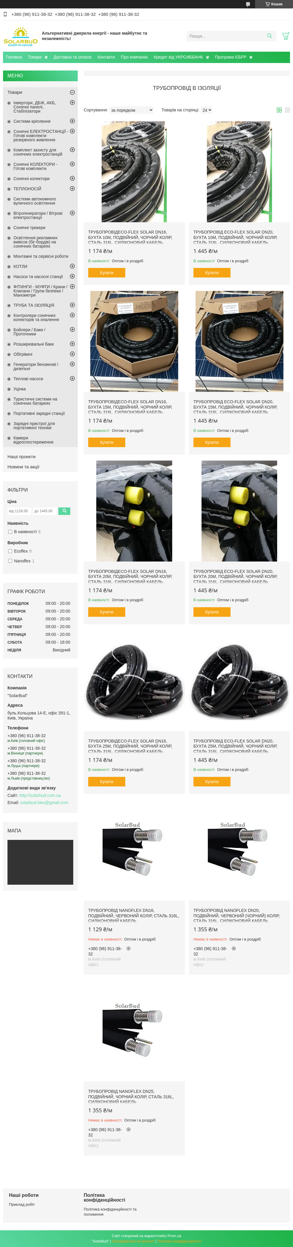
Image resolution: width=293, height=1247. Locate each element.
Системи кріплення (32, 121)
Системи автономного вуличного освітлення (34, 201)
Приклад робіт (22, 1204)
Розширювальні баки (33, 344)
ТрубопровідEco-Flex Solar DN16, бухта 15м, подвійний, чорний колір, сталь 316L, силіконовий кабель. (130, 407)
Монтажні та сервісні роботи (40, 256)
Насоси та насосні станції (38, 276)
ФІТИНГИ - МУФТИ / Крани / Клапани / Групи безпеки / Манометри (40, 290)
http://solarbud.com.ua (40, 795)
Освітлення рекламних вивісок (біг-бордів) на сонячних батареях (35, 242)
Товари (35, 57)
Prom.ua (174, 1236)
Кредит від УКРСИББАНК (178, 57)
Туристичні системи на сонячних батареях (35, 401)
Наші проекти (21, 456)
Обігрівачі (22, 354)
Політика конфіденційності (179, 1241)
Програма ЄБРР (231, 57)
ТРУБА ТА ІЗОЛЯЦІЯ (33, 305)
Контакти (106, 57)
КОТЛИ (20, 266)
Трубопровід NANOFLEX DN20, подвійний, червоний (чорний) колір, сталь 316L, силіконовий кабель (236, 915)
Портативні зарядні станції (39, 413)
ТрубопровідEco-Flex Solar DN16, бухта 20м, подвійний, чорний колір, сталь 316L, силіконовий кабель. (130, 576)
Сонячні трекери (29, 227)
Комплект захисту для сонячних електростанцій (37, 152)
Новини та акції (23, 466)
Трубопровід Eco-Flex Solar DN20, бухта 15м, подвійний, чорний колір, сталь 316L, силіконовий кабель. (235, 407)
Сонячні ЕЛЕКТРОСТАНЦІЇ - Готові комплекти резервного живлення (40, 135)
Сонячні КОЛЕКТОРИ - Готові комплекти (35, 166)
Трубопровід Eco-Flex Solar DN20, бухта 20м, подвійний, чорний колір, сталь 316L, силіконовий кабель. (235, 576)
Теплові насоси (28, 378)
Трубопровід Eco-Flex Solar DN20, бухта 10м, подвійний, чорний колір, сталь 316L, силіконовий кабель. (235, 237)
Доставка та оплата (72, 57)
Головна (14, 57)
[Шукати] (269, 36)
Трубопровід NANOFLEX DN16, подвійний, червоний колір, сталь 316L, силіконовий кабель (133, 915)
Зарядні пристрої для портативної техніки (34, 425)
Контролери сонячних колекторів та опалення (36, 317)
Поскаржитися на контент (133, 1241)
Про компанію (134, 57)
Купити (107, 272)
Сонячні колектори (31, 178)
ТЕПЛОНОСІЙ (27, 188)
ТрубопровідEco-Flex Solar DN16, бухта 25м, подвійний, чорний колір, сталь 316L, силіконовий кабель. (130, 746)
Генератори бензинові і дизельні (35, 366)
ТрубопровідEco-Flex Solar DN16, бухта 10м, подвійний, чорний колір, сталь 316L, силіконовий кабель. (130, 237)
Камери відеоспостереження (33, 439)
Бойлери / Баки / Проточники (29, 331)
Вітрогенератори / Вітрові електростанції (37, 215)
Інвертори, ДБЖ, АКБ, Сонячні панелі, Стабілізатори (34, 106)
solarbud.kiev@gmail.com (44, 802)
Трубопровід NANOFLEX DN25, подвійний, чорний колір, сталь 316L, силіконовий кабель (131, 1096)
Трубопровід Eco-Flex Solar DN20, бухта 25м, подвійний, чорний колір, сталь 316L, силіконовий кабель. (235, 746)
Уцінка (19, 388)
